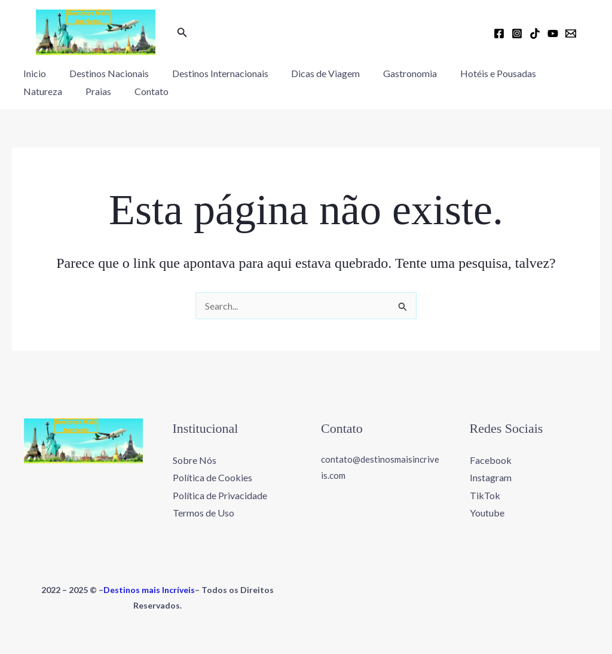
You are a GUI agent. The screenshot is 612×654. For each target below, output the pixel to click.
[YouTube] (552, 33)
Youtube (487, 512)
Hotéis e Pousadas (476, 73)
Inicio (33, 73)
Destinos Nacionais (103, 73)
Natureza (552, 73)
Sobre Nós (194, 459)
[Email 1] (570, 33)
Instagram (491, 477)
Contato (83, 91)
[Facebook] (499, 33)
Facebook (491, 459)
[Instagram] (517, 33)
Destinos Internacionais (210, 73)
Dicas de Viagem (311, 73)
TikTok (485, 495)
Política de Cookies (212, 477)
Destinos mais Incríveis (149, 590)
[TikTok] (535, 33)
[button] (182, 32)
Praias (34, 91)
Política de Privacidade (220, 495)
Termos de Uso (203, 512)
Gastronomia (392, 73)
